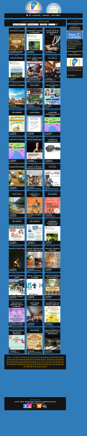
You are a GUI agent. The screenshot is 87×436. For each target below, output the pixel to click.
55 (63, 359)
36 (22, 359)
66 (29, 362)
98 (40, 364)
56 (7, 362)
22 (50, 357)
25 (56, 357)
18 (41, 357)
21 (47, 357)
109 (30, 366)
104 (56, 364)
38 (27, 359)
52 (56, 359)
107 (24, 366)
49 (50, 359)
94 (31, 364)
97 (37, 364)
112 (39, 366)
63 (22, 362)
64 (24, 362)
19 (43, 357)
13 (30, 357)
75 (48, 362)
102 (50, 364)
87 (16, 364)
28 (62, 357)
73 (44, 362)
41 (33, 359)
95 (33, 364)
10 (24, 357)
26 (58, 357)
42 (35, 359)
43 (37, 359)
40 (31, 359)
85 (12, 364)
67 (31, 362)
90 (22, 364)
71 (39, 362)
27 (60, 357)
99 (42, 364)
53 (58, 359)
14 (33, 357)
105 (59, 364)
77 (52, 362)
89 (20, 364)
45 (41, 359)
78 (54, 362)
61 (18, 362)
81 (61, 362)
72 (41, 362)
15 (35, 357)
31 (12, 359)
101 (47, 364)
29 (7, 359)
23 (52, 357)
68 (33, 362)
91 (25, 364)
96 (35, 364)
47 (46, 359)
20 (45, 357)
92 (27, 364)
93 (29, 364)
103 (53, 364)
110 (33, 366)
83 (8, 364)
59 (14, 362)
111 (36, 366)
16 (37, 357)
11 (26, 357)
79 (56, 362)
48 (48, 359)
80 (58, 362)
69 (35, 362)
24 (54, 357)
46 (44, 359)
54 (61, 359)
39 (29, 359)
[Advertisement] (43, 384)
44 (39, 359)
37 (24, 359)
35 (20, 359)
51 (54, 359)
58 (12, 362)
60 (16, 362)
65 (27, 362)
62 (20, 362)
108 (27, 366)
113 (42, 366)
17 (39, 357)
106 (62, 364)
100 (44, 364)
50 (52, 359)
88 (18, 364)
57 (9, 362)
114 (45, 366)
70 (37, 362)
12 (28, 357)
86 (14, 364)
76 (50, 362)
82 (63, 362)
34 (18, 359)
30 (9, 359)
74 (46, 362)
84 (10, 364)
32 (14, 359)
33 (16, 359)
